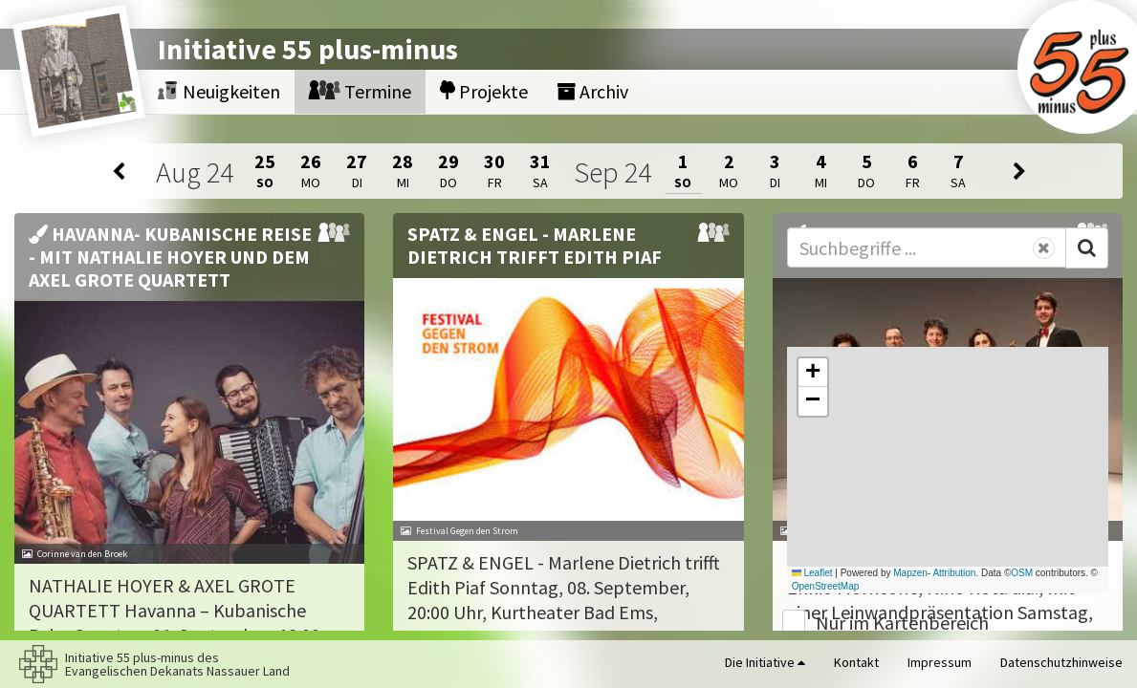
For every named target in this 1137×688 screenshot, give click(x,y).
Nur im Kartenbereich (902, 622)
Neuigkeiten (219, 91)
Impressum (939, 662)
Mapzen (910, 573)
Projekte (484, 91)
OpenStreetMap (826, 586)
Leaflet (812, 573)
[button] (812, 372)
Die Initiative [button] (765, 662)
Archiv (592, 91)
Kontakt (856, 662)
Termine (360, 91)
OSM (1022, 573)
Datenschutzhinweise (1061, 662)
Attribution (953, 573)
